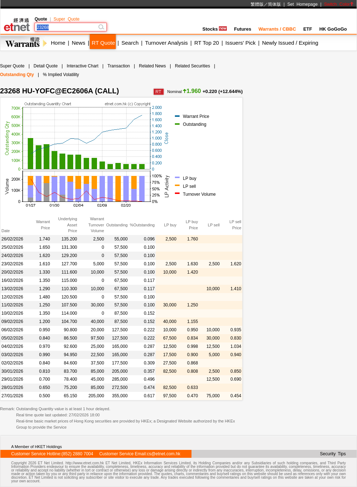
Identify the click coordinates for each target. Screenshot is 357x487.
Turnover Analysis (166, 43)
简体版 (274, 4)
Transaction (118, 65)
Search (130, 43)
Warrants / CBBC (277, 29)
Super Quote (66, 19)
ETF (307, 29)
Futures (242, 29)
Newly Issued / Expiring (290, 43)
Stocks (214, 29)
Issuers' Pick (240, 43)
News (78, 43)
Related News (152, 65)
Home (58, 43)
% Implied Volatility (61, 74)
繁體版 (257, 4)
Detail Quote (46, 65)
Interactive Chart (82, 65)
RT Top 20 (206, 43)
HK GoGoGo (333, 29)
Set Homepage (302, 4)
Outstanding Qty (17, 74)
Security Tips (333, 453)
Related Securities (192, 65)
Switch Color (339, 4)
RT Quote (103, 43)
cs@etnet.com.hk (163, 453)
